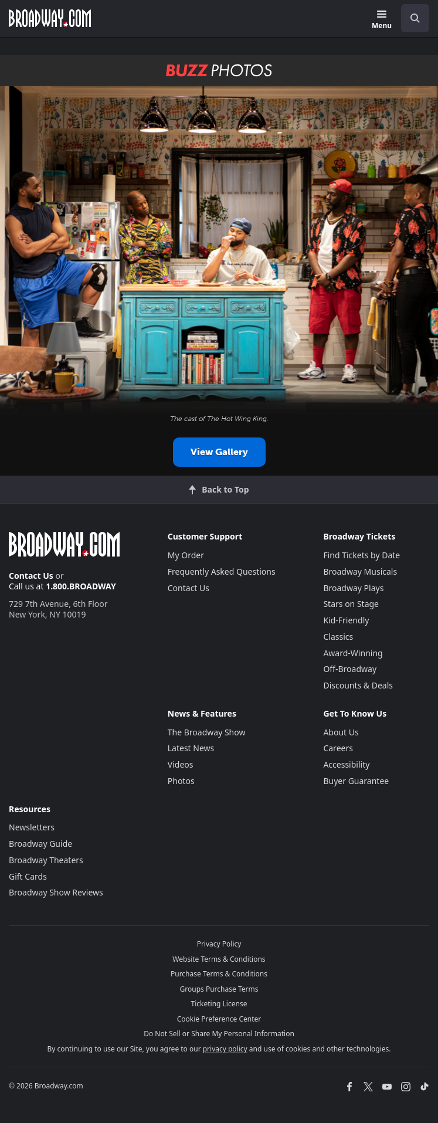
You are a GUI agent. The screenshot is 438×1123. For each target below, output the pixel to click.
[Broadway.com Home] (50, 18)
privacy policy (225, 1049)
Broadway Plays (353, 587)
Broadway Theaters (46, 860)
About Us (340, 732)
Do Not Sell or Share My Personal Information (219, 1034)
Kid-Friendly (346, 620)
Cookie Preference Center (219, 1019)
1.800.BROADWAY (81, 586)
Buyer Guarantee (356, 780)
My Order (186, 555)
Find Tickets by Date (361, 555)
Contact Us (31, 575)
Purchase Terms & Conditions (219, 974)
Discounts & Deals (358, 685)
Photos (181, 780)
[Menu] (382, 20)
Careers (337, 748)
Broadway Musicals (360, 571)
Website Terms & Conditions (218, 959)
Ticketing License (219, 1004)
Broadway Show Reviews (56, 892)
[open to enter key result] (415, 18)
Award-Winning (352, 653)
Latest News (191, 748)
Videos (180, 764)
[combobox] (410, 18)
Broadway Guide (40, 843)
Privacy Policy (219, 944)
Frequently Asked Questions (222, 571)
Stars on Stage (351, 603)
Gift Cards (28, 876)
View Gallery (219, 451)
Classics (338, 636)
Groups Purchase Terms (219, 989)
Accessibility (346, 764)
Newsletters (32, 827)
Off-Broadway (349, 668)
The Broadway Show (207, 732)
